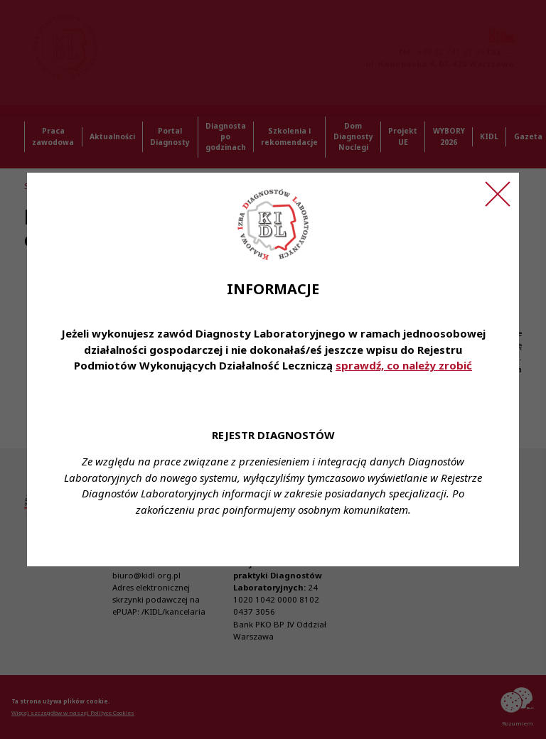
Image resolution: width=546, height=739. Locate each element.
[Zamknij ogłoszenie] (497, 194)
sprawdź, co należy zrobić (404, 365)
